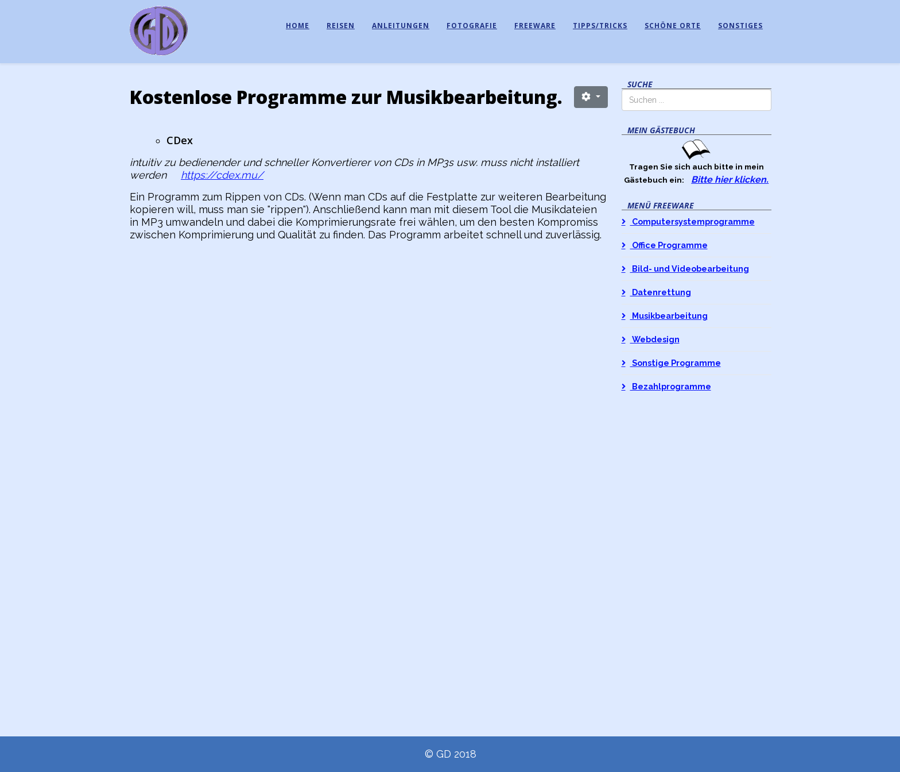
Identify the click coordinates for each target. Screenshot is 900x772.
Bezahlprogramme (670, 386)
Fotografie (472, 25)
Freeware (535, 25)
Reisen (341, 25)
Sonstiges (740, 25)
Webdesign (655, 339)
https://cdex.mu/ (222, 175)
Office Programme (669, 245)
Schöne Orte (673, 25)
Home (297, 25)
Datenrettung (660, 292)
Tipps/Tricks (600, 25)
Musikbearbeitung (669, 316)
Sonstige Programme (675, 363)
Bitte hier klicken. (730, 179)
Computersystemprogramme (692, 221)
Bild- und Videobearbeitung (689, 268)
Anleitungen (400, 25)
